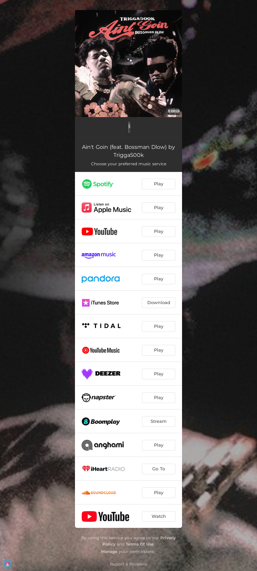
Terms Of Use (140, 544)
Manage (109, 551)
